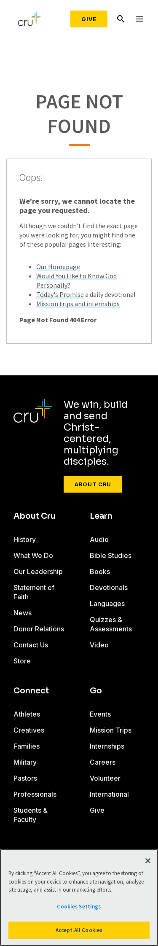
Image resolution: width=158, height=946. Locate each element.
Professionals (34, 794)
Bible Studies (110, 555)
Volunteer (105, 778)
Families (26, 746)
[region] (79, 897)
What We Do (33, 555)
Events (100, 714)
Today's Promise (60, 294)
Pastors (25, 778)
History (24, 539)
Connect (31, 691)
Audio (99, 539)
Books (100, 571)
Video (99, 645)
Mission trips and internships (78, 303)
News (22, 613)
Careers (102, 762)
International (109, 794)
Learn (101, 516)
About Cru (93, 484)
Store (22, 661)
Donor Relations (38, 629)
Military (25, 762)
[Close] (148, 861)
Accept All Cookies (79, 930)
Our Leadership (38, 571)
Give (88, 19)
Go (96, 691)
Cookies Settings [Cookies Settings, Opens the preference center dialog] (79, 906)
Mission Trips (110, 730)
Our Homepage (58, 266)
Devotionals (109, 587)
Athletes (26, 714)
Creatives (28, 730)
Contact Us (30, 645)
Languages (107, 603)
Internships (107, 746)
